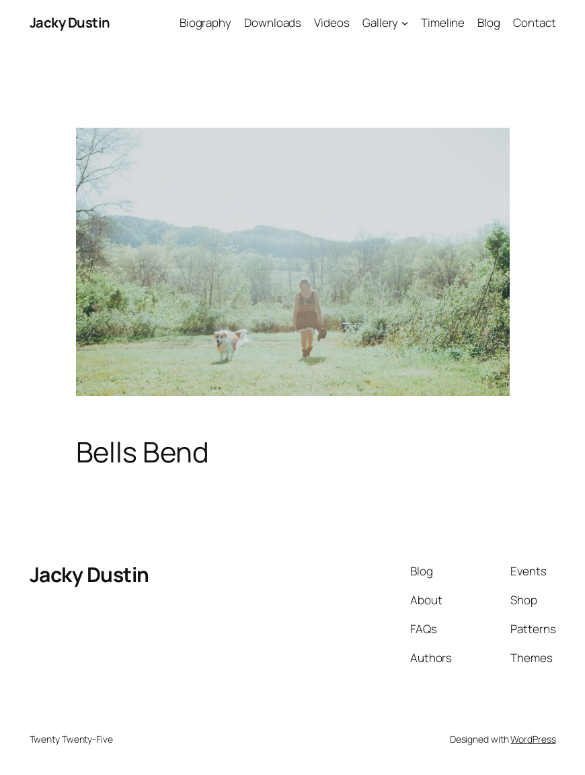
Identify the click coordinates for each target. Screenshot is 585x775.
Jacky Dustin (70, 22)
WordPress (532, 739)
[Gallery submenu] (404, 22)
